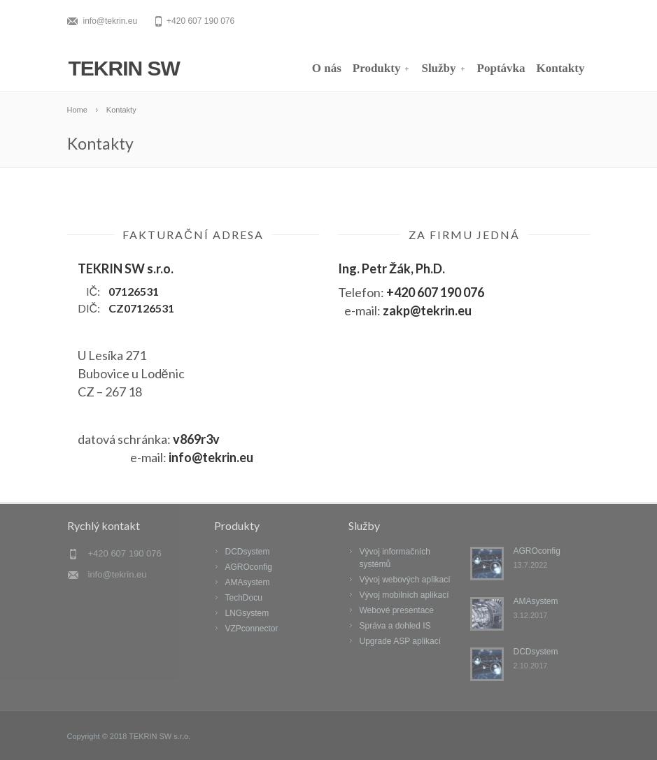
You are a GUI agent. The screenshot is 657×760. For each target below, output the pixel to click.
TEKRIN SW (124, 68)
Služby (443, 68)
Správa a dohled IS (395, 626)
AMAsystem (247, 582)
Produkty (382, 68)
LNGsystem (247, 613)
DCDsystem (247, 552)
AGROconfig (248, 567)
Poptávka (501, 68)
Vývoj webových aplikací (405, 580)
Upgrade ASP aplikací (400, 641)
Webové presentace (397, 610)
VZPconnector (251, 628)
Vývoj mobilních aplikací (404, 595)
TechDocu (243, 598)
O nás (326, 68)
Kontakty (561, 68)
